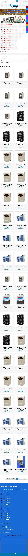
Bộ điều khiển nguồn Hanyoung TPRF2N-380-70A (21, 307)
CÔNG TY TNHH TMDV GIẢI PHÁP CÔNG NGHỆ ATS (14, 535)
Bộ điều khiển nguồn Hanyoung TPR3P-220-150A (21, 246)
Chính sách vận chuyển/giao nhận (7, 529)
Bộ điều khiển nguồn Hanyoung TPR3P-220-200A (7, 266)
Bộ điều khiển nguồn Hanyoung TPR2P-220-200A (21, 144)
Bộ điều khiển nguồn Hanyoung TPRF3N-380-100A (21, 409)
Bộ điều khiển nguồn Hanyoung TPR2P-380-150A (21, 327)
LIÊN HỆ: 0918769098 (6, 517)
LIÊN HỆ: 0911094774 (6, 504)
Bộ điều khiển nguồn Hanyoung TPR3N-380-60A (21, 368)
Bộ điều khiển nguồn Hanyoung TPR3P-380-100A (21, 429)
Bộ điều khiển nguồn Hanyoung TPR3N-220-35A (7, 164)
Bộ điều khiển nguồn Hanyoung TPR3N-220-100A (7, 205)
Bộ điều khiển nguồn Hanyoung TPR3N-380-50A (7, 368)
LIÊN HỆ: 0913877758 (6, 511)
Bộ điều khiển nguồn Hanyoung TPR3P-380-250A (7, 470)
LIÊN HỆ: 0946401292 (6, 515)
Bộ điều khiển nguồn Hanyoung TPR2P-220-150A (7, 144)
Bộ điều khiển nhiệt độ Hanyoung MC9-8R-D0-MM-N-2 (21, 470)
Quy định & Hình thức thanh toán (7, 527)
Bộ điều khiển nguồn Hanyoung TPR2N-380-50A (7, 287)
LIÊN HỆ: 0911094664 (6, 513)
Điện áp (2, 60)
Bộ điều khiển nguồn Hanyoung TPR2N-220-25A (7, 83)
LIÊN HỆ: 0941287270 (6, 500)
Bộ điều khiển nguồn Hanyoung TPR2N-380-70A (21, 287)
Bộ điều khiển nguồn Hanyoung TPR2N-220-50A (7, 103)
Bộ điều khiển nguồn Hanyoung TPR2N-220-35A (21, 83)
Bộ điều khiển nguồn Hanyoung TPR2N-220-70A (7, 124)
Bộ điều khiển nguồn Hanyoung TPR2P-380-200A (7, 348)
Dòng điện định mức (5, 62)
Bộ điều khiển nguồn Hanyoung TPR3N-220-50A (21, 164)
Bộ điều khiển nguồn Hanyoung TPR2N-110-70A (21, 103)
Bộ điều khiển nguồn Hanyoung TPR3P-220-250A (21, 266)
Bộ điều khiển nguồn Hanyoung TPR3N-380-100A (21, 388)
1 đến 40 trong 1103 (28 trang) (10, 478)
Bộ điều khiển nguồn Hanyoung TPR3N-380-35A (21, 348)
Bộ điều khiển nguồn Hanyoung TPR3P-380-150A (7, 449)
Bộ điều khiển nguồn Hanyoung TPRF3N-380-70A (7, 409)
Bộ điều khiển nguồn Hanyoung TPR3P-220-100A (7, 246)
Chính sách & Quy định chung (6, 526)
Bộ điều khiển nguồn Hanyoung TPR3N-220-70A (21, 185)
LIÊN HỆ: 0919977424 (6, 519)
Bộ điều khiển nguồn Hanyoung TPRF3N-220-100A (7, 226)
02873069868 (5, 491)
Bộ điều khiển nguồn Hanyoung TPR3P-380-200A (21, 449)
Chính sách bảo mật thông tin (6, 532)
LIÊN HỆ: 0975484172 (6, 506)
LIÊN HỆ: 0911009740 (6, 498)
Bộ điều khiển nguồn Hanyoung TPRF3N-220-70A (21, 205)
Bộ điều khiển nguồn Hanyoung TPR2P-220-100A (21, 124)
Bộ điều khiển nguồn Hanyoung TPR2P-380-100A (7, 327)
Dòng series (3, 58)
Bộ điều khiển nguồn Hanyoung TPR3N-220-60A (7, 185)
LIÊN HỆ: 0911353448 (6, 502)
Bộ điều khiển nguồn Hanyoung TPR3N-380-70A (7, 388)
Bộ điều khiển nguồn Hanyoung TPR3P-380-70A (7, 429)
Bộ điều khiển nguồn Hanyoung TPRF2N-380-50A (7, 307)
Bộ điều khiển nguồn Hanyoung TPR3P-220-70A (21, 226)
